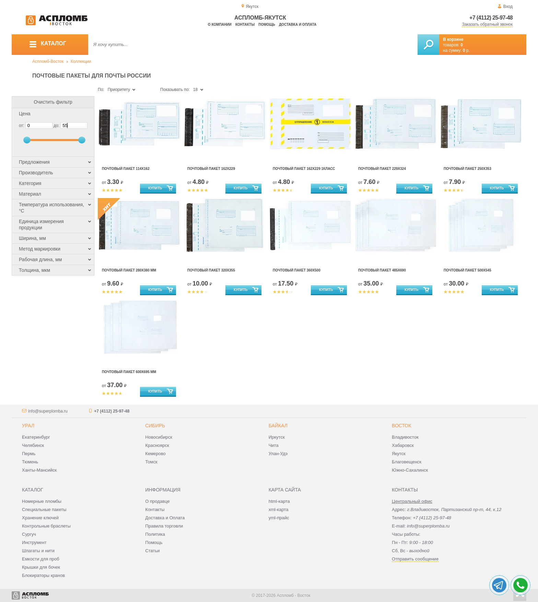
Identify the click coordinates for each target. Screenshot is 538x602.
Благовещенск (406, 461)
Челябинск (33, 445)
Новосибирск (158, 437)
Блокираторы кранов (43, 575)
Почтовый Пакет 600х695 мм (129, 372)
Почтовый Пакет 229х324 (382, 169)
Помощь (266, 24)
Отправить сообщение (415, 559)
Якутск (399, 453)
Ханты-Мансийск (39, 470)
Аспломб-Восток (47, 61)
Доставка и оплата (297, 24)
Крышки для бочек (41, 567)
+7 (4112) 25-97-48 (491, 18)
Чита (274, 445)
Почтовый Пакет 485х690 (382, 270)
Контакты (245, 24)
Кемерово (155, 453)
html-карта (279, 501)
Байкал (278, 425)
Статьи (152, 550)
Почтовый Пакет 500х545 (467, 270)
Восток (401, 425)
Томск (151, 461)
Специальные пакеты (44, 509)
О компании (220, 24)
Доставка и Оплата (165, 517)
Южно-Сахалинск (410, 470)
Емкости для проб (40, 559)
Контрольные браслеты (46, 526)
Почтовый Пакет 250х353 (467, 169)
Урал (28, 425)
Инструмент (34, 542)
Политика (155, 534)
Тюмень (30, 461)
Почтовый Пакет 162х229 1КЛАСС (304, 169)
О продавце (157, 501)
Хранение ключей (40, 517)
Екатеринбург (36, 437)
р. (466, 50)
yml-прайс (279, 517)
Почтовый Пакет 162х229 (211, 169)
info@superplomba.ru (48, 411)
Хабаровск (403, 445)
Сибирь (155, 425)
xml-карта (279, 509)
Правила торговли (164, 526)
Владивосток (405, 437)
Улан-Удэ (278, 453)
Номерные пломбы (41, 501)
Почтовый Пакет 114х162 (126, 169)
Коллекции (81, 61)
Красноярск (157, 445)
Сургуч (29, 534)
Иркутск (277, 437)
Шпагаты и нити (38, 550)
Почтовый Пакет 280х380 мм (129, 270)
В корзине (453, 39)
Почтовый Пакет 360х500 (296, 270)
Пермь (29, 453)
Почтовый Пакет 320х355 (211, 270)
